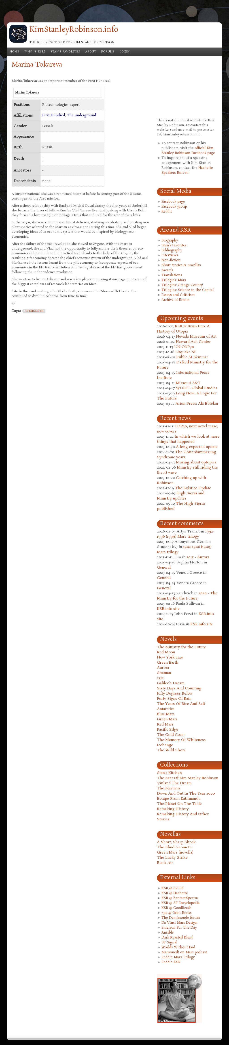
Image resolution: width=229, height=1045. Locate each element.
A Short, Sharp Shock (176, 842)
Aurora (163, 667)
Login (125, 52)
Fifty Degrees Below (175, 693)
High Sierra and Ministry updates (180, 496)
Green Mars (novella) (175, 852)
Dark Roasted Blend (177, 937)
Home (14, 52)
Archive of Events (175, 300)
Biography (169, 240)
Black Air (165, 862)
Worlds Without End (178, 947)
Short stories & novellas (181, 265)
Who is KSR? (35, 52)
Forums (108, 52)
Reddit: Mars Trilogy (178, 957)
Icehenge (165, 745)
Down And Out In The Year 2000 (186, 793)
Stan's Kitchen (169, 773)
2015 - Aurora (198, 557)
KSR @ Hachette (174, 893)
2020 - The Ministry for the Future (187, 596)
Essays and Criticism (178, 295)
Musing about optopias (196, 462)
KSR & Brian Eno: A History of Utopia (183, 329)
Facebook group (174, 206)
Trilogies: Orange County (182, 285)
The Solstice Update (193, 488)
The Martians (168, 788)
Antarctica (165, 709)
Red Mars (165, 724)
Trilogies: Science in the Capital (187, 290)
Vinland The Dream (174, 783)
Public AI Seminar (192, 357)
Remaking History (173, 809)
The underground (81, 115)
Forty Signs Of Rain (174, 698)
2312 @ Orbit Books (176, 913)
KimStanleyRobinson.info (74, 30)
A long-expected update (197, 447)
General (164, 567)
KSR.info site (168, 608)
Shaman (164, 673)
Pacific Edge (167, 729)
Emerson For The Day (179, 928)
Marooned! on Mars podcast (184, 952)
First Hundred (53, 115)
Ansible (167, 932)
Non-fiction (170, 260)
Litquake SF (185, 352)
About (90, 52)
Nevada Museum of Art (196, 336)
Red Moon (166, 652)
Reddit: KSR (170, 962)
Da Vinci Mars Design (179, 923)
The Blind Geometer (175, 847)
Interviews (169, 255)
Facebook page (173, 202)
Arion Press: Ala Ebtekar (197, 403)
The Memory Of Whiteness (181, 740)
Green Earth (167, 662)
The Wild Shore (171, 750)
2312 (160, 678)
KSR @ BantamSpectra (179, 898)
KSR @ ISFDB (172, 888)
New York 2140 (170, 657)
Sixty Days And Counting (179, 688)
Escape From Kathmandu (179, 798)
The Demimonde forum (180, 918)
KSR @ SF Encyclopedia (180, 903)
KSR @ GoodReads (176, 908)
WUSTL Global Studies (196, 388)
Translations (171, 275)
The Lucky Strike (172, 857)
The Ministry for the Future (181, 647)
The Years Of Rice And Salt (181, 703)
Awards (167, 270)
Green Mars (167, 719)
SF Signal (169, 942)
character (34, 311)
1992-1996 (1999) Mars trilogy (185, 534)
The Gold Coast (171, 734)
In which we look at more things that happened (188, 439)
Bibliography (171, 250)
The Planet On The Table (179, 803)
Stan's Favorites (65, 52)
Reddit (166, 211)
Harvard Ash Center (193, 341)
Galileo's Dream (170, 683)
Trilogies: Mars (173, 280)
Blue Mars (166, 714)
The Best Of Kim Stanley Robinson (187, 778)
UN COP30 (184, 347)
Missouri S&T (188, 383)
